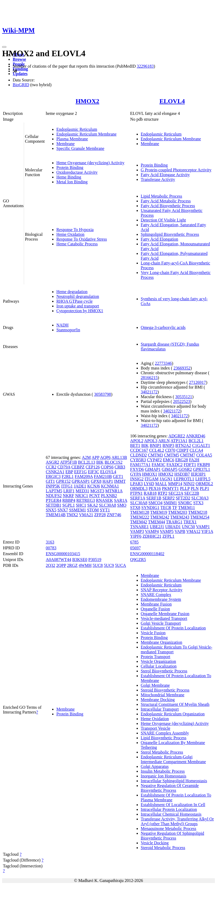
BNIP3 (168, 445)
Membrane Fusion (156, 604)
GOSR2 (185, 469)
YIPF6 (136, 536)
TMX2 (72, 514)
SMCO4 (155, 503)
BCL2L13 (86, 462)
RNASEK (104, 500)
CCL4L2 (156, 450)
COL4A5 (204, 455)
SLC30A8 (107, 505)
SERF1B (153, 498)
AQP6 (105, 457)
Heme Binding (68, 177)
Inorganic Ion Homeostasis (163, 776)
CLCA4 (196, 450)
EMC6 (168, 460)
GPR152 (63, 481)
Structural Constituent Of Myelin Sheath (175, 704)
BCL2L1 (196, 440)
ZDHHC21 (152, 536)
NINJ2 (189, 483)
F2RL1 (68, 476)
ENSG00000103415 (63, 553)
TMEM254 (199, 517)
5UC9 (109, 565)
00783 (51, 548)
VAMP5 (167, 531)
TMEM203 (177, 512)
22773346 (163, 363)
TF (174, 507)
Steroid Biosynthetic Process (165, 690)
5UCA (120, 565)
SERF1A (137, 498)
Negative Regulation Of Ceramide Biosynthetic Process (170, 788)
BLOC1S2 (114, 462)
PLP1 (204, 488)
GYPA (135, 474)
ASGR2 (52, 462)
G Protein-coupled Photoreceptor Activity (176, 170)
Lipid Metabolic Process (161, 196)
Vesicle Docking (155, 843)
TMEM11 (186, 507)
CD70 (170, 450)
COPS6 (107, 467)
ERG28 (181, 460)
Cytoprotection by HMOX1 (79, 310)
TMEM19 (158, 512)
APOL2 (136, 440)
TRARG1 (174, 522)
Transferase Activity (158, 179)
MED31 (82, 491)
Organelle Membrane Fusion (165, 613)
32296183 (145, 66)
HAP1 (107, 481)
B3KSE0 (79, 559)
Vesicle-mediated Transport (164, 618)
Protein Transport (155, 656)
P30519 (94, 559)
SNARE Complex (156, 594)
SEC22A (175, 493)
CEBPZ (78, 467)
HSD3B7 (182, 474)
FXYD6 (137, 469)
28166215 (149, 377)
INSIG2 (137, 479)
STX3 (198, 503)
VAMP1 (203, 526)
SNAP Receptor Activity (162, 590)
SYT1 (105, 510)
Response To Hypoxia (75, 229)
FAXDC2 (174, 464)
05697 (135, 548)
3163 (50, 542)
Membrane (65, 143)
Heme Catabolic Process (77, 244)
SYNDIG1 (150, 507)
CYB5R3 (138, 460)
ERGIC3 (53, 476)
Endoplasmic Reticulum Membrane (86, 134)
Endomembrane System (161, 599)
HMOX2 (87, 101)
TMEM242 (159, 517)
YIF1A (207, 531)
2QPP (61, 565)
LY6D (149, 483)
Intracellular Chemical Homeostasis (171, 814)
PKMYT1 (170, 488)
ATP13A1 (178, 440)
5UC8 (98, 565)
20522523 (181, 401)
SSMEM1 (77, 510)
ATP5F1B (68, 462)
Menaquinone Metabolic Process (168, 828)
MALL (161, 483)
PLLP (185, 488)
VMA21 (86, 514)
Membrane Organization (161, 642)
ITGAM (152, 479)
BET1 (135, 445)
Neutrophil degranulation (77, 296)
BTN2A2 (183, 445)
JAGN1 (166, 479)
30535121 (183, 396)
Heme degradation (72, 291)
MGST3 (97, 491)
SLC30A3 (200, 498)
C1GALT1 (201, 445)
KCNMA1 (110, 486)
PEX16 (155, 488)
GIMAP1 (153, 469)
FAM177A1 (140, 464)
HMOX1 (149, 474)
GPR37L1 (201, 469)
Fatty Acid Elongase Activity (165, 174)
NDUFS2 (54, 495)
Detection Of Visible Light (163, 220)
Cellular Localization (159, 666)
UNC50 (188, 526)
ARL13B (119, 457)
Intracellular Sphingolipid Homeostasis (174, 781)
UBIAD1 (173, 526)
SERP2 (168, 498)
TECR (165, 507)
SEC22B (191, 493)
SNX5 (51, 510)
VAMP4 (152, 531)
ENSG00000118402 (147, 553)
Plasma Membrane (72, 139)
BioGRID (21, 84)
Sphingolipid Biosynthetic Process (170, 234)
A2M (86, 457)
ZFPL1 (168, 536)
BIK (100, 462)
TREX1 (190, 522)
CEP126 (93, 467)
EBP (69, 471)
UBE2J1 (157, 526)
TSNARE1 (139, 526)
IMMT (119, 481)
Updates (20, 73)
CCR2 (51, 467)
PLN (195, 488)
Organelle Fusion (155, 609)
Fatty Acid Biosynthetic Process (168, 205)
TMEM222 (139, 517)
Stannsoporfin (68, 330)
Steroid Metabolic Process (163, 847)
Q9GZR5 (138, 559)
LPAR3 (136, 483)
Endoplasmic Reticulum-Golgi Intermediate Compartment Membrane (173, 759)
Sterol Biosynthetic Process (164, 671)
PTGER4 (53, 500)
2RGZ (72, 565)
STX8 (135, 507)
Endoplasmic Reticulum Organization (173, 714)
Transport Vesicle (155, 728)
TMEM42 (138, 522)
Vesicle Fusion (153, 633)
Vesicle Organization (158, 661)
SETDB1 (53, 505)
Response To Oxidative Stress (81, 239)
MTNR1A (114, 491)
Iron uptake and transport (77, 306)
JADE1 (80, 486)
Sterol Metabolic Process (162, 752)
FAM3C (158, 464)
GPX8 (96, 481)
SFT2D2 (183, 498)
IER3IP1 (198, 474)
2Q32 (50, 565)
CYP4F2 (154, 460)
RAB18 (150, 493)
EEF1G (80, 471)
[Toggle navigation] (4, 47)
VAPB (180, 531)
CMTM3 (155, 455)
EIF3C (93, 471)
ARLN (164, 440)
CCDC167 (139, 450)
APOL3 (150, 440)
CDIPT (183, 450)
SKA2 (92, 505)
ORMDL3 (139, 488)
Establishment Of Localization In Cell (173, 804)
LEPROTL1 (184, 479)
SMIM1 (170, 503)
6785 (134, 542)
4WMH (85, 565)
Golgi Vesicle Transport (161, 623)
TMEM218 (197, 512)
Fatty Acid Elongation (159, 239)
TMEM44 (156, 522)
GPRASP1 (81, 481)
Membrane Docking (158, 699)
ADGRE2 (176, 436)
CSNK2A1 (55, 471)
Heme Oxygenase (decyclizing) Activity (90, 162)
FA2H (194, 460)
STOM (93, 510)
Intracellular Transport (160, 709)
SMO (121, 505)
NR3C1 (81, 495)
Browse (19, 59)
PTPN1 (136, 493)
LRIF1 (69, 491)
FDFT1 (190, 464)
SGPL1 (68, 505)
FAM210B (103, 476)
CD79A (63, 467)
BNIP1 (155, 445)
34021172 (149, 392)
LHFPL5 (202, 479)
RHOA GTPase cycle (74, 301)
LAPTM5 (54, 491)
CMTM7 (187, 455)
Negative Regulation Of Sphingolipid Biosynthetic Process (172, 835)
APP (95, 457)
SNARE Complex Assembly (165, 733)
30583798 (102, 394)
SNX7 (62, 510)
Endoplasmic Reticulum (76, 129)
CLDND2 (138, 455)
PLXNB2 (109, 495)
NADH (62, 325)
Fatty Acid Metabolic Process (166, 201)
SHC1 (81, 505)
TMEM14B (56, 514)
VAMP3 (137, 531)
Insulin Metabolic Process (163, 771)
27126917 (197, 382)
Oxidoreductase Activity (77, 172)
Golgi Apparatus (155, 766)
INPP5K (53, 486)
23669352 (181, 368)
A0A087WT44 (58, 559)
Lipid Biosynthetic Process (163, 738)
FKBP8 (203, 464)
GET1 (118, 476)
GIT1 (50, 481)
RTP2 (162, 493)
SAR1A (120, 500)
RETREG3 (85, 500)
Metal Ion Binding (72, 182)
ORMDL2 (204, 483)
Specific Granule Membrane (80, 148)
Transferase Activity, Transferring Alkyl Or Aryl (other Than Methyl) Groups (177, 821)
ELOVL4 (172, 101)
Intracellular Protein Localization (169, 809)
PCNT (94, 495)
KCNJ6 (93, 486)
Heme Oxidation (70, 234)
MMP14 (175, 483)
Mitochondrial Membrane (162, 695)
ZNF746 (114, 514)
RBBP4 (68, 500)
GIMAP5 (170, 469)
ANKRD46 (195, 436)
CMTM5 (171, 455)
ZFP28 (100, 514)
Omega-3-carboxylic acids (163, 327)
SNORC (185, 503)
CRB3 (120, 467)
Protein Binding (69, 167)
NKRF (68, 495)
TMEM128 (139, 512)
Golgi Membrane (155, 685)
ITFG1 (67, 486)
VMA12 (193, 531)
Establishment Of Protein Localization (173, 628)
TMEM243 (179, 517)
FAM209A (84, 476)
